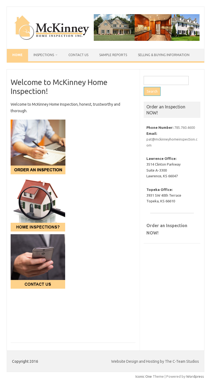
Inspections (44, 55)
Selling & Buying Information (163, 55)
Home (17, 55)
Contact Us (78, 55)
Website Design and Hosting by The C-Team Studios (155, 361)
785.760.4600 (184, 127)
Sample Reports (113, 55)
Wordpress (195, 376)
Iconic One (143, 376)
